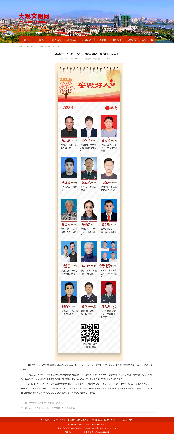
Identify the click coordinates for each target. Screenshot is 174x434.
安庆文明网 (127, 420)
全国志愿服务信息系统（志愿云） (105, 420)
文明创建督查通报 (44, 46)
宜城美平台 (147, 39)
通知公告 (117, 39)
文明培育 (71, 39)
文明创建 (102, 39)
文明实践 (86, 39)
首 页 (26, 39)
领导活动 (56, 39)
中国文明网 (45, 420)
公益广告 (132, 39)
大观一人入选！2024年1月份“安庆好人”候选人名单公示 (52, 408)
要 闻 (41, 39)
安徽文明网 (58, 420)
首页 (20, 46)
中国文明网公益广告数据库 (77, 420)
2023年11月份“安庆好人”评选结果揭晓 (45, 403)
